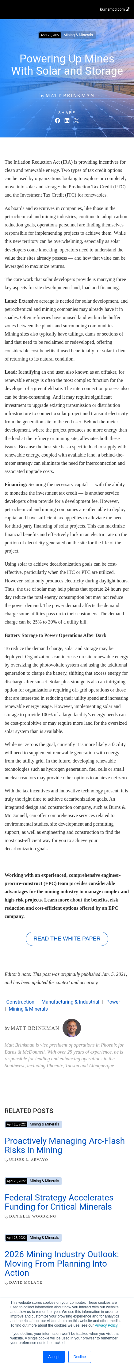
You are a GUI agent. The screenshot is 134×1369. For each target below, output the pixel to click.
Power (113, 1002)
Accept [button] (53, 1357)
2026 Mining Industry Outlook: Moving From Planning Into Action (62, 1263)
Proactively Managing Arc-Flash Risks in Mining (65, 1145)
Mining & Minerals (28, 1009)
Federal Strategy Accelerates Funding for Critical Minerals (59, 1202)
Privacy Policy (106, 1325)
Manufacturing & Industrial (70, 1002)
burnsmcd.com (114, 9)
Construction (20, 1002)
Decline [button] (80, 1357)
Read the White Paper (66, 939)
